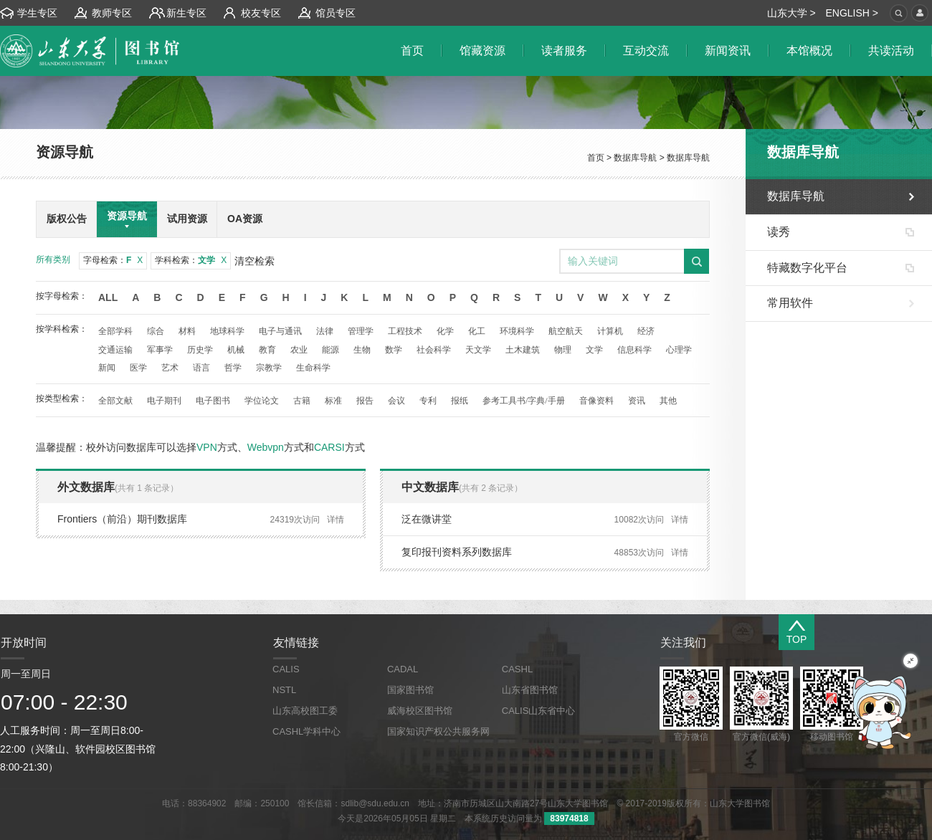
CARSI (329, 447)
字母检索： (113, 260)
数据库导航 (635, 158)
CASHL (517, 669)
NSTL (284, 689)
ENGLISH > (851, 13)
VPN (206, 447)
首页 (595, 158)
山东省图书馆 (530, 689)
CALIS (286, 669)
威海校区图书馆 (419, 710)
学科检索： (191, 260)
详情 (335, 520)
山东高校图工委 (305, 710)
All (108, 297)
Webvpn (265, 447)
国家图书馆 (410, 689)
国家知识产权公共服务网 (438, 731)
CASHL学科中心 (306, 731)
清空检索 (254, 261)
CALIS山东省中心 (539, 710)
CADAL (402, 669)
